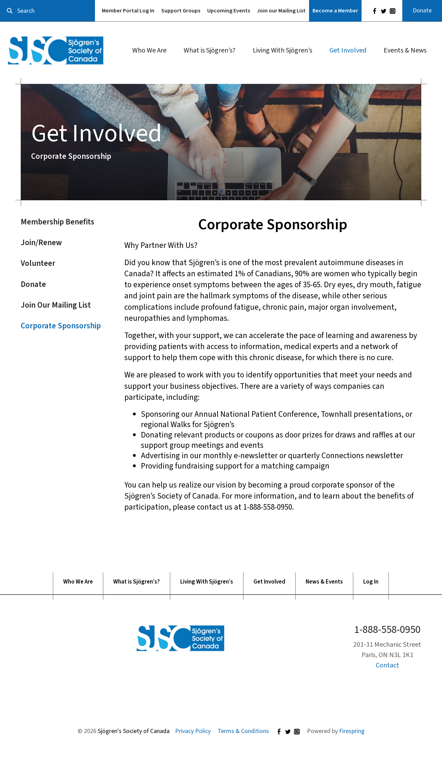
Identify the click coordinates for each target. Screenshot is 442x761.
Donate (422, 10)
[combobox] (47, 11)
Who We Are (149, 50)
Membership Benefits (57, 222)
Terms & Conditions (243, 731)
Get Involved (347, 50)
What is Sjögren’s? (210, 50)
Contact (387, 665)
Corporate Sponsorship (61, 325)
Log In (370, 582)
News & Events (324, 582)
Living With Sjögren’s (282, 50)
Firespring (352, 731)
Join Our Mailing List (56, 305)
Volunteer (38, 263)
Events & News (405, 50)
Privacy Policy (193, 731)
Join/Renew (41, 242)
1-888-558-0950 (387, 629)
